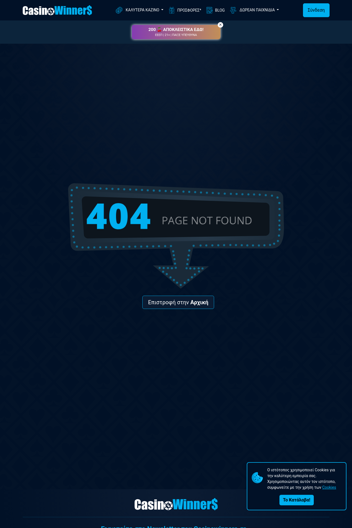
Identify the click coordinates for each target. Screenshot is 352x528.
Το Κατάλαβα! (296, 500)
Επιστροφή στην (178, 302)
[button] (176, 32)
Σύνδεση (316, 10)
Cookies (329, 487)
